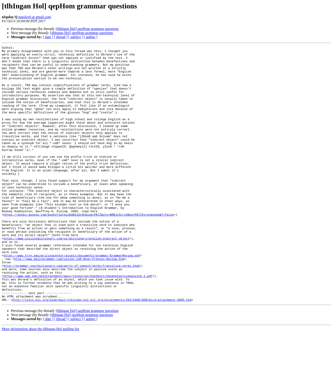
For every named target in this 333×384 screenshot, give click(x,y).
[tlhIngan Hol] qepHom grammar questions (87, 29)
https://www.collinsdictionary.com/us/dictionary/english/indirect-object (66, 277)
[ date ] (48, 37)
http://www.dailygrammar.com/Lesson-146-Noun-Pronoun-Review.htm (69, 302)
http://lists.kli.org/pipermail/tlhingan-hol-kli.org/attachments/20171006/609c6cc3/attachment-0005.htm (101, 351)
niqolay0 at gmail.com (34, 17)
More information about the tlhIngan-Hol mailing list (40, 380)
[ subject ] (75, 37)
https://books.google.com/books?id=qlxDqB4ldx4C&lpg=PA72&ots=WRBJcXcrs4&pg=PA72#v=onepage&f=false (89, 249)
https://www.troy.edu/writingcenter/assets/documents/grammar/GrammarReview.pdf (72, 298)
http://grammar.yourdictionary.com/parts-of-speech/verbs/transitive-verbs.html (72, 310)
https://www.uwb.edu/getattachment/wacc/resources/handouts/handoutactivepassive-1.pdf (78, 322)
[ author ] (90, 37)
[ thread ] (60, 37)
